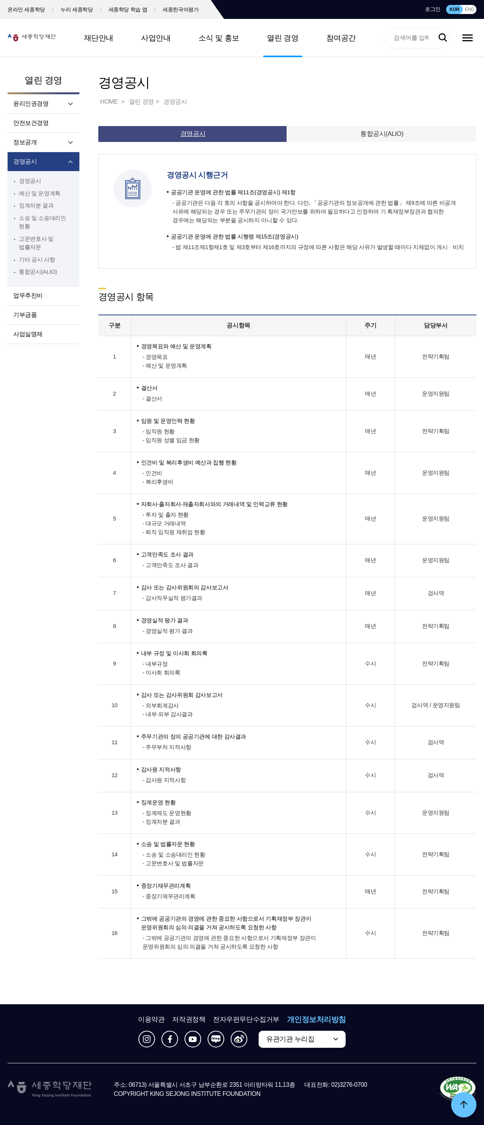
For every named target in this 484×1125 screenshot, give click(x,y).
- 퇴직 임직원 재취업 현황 (174, 532)
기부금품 (25, 315)
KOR (454, 9)
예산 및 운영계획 (39, 193)
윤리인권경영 (31, 103)
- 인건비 (152, 473)
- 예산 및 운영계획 (165, 365)
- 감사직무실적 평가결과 (172, 598)
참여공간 (341, 38)
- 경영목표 (155, 357)
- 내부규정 (155, 664)
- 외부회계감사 (161, 705)
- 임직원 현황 (159, 431)
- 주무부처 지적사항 (167, 747)
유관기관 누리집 (290, 1039)
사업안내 (156, 38)
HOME (109, 101)
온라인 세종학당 (26, 9)
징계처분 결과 (36, 205)
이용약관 (151, 1019)
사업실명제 (28, 334)
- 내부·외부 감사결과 (168, 714)
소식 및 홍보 (219, 38)
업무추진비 (28, 295)
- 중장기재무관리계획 (169, 896)
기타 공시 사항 (37, 259)
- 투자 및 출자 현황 (166, 514)
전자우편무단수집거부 (246, 1019)
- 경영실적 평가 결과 (168, 631)
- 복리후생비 (158, 481)
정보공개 (25, 142)
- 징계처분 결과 (161, 821)
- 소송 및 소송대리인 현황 (174, 854)
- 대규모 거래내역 (164, 523)
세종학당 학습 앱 (128, 9)
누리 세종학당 (76, 9)
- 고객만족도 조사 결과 (171, 565)
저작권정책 (188, 1019)
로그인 (433, 9)
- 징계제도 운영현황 (167, 813)
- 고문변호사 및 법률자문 (173, 863)
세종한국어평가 (181, 9)
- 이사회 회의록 (161, 672)
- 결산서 (152, 398)
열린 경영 (282, 38)
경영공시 (25, 161)
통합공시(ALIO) (38, 271)
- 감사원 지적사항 (164, 780)
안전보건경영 (31, 123)
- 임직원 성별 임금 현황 (171, 440)
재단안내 (98, 38)
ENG (469, 9)
